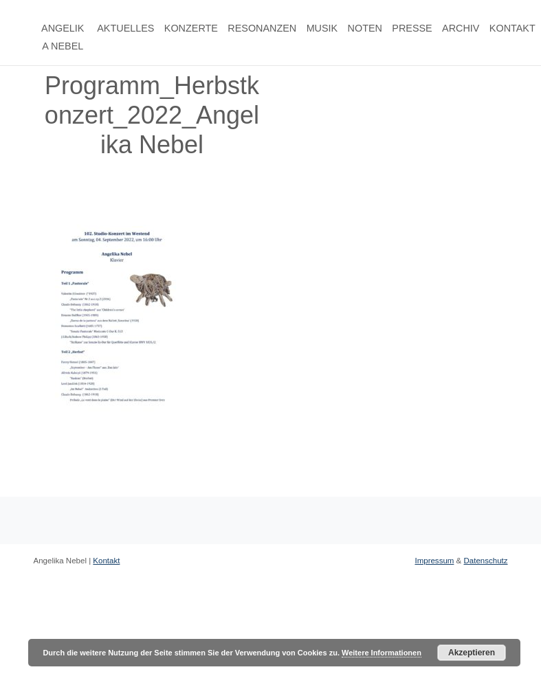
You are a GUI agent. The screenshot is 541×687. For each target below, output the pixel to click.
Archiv (460, 28)
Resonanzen (262, 28)
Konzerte (191, 28)
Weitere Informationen (381, 653)
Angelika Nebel (62, 37)
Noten (365, 28)
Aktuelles (125, 28)
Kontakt (512, 28)
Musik (322, 28)
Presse (412, 28)
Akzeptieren (471, 652)
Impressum (434, 560)
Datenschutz (485, 560)
